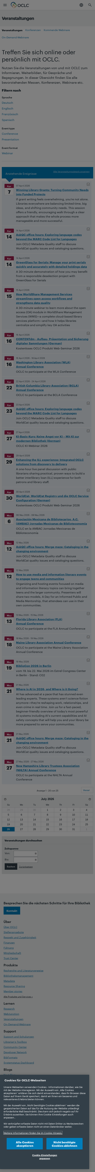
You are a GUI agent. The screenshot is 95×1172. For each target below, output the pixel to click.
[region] (44, 1122)
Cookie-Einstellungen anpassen (44, 1156)
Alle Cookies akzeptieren (25, 1143)
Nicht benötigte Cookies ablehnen (64, 1143)
